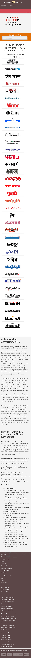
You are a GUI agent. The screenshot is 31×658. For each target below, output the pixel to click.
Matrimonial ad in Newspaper (8, 594)
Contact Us (4, 8)
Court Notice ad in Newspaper (8, 616)
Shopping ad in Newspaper (7, 601)
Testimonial (4, 582)
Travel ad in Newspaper (6, 623)
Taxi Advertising (5, 591)
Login (2, 580)
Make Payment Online (6, 575)
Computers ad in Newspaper (8, 620)
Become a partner (5, 587)
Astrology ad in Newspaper (7, 625)
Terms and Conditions (6, 568)
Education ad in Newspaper (7, 599)
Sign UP (3, 578)
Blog (2, 585)
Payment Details (5, 559)
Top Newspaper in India (6, 646)
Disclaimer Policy (5, 566)
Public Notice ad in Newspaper (8, 627)
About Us (3, 554)
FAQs (2, 561)
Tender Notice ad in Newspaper (8, 618)
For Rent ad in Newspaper (7, 629)
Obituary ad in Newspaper (7, 604)
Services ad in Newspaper (7, 608)
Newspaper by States (6, 639)
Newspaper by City (5, 637)
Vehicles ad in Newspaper (7, 610)
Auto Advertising (5, 589)
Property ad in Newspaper (7, 597)
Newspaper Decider (6, 635)
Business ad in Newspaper (7, 606)
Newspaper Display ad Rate (7, 644)
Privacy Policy (4, 563)
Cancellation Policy (5, 570)
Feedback (3, 572)
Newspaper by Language (7, 642)
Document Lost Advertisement (8, 613)
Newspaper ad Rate (6, 632)
